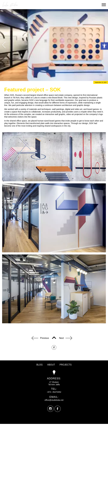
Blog (39, 365)
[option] (54, 45)
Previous (40, 338)
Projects (66, 365)
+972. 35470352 (54, 392)
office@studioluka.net (54, 400)
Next (65, 338)
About (51, 365)
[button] (104, 46)
